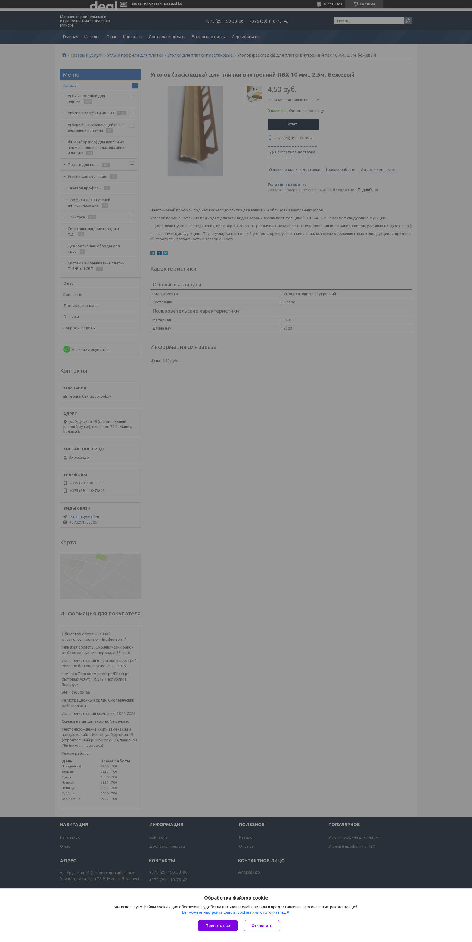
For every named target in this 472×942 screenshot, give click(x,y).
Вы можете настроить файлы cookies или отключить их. (234, 912)
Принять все (218, 925)
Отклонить (262, 925)
